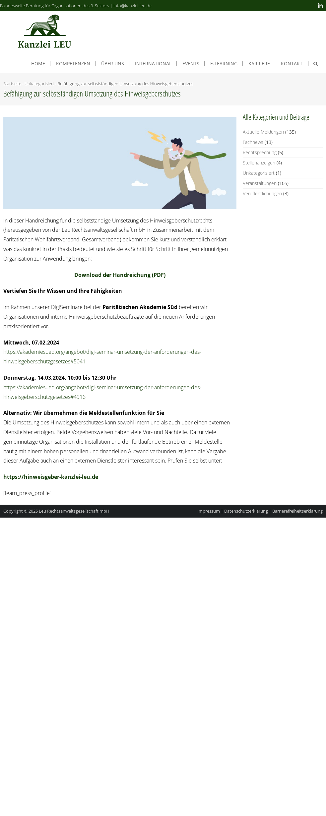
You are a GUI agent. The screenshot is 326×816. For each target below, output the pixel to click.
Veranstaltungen (260, 183)
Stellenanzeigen (259, 162)
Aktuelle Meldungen (263, 132)
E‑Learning (223, 63)
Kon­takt (291, 63)
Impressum (208, 511)
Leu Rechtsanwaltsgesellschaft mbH (74, 511)
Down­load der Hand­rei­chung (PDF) (119, 275)
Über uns (112, 63)
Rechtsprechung (260, 152)
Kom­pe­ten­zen (73, 63)
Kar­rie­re (259, 63)
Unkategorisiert (39, 84)
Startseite (12, 84)
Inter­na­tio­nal (153, 63)
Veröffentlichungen (262, 193)
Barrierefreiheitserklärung (297, 511)
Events (190, 63)
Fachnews (253, 142)
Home (38, 63)
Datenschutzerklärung (246, 511)
